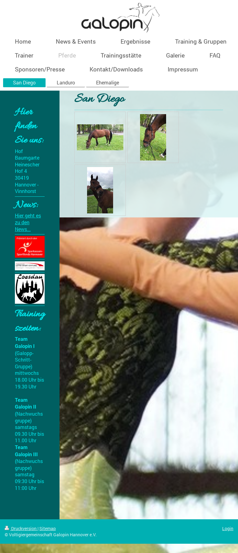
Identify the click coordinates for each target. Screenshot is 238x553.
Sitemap (47, 528)
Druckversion (21, 528)
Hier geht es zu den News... (28, 222)
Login (227, 528)
